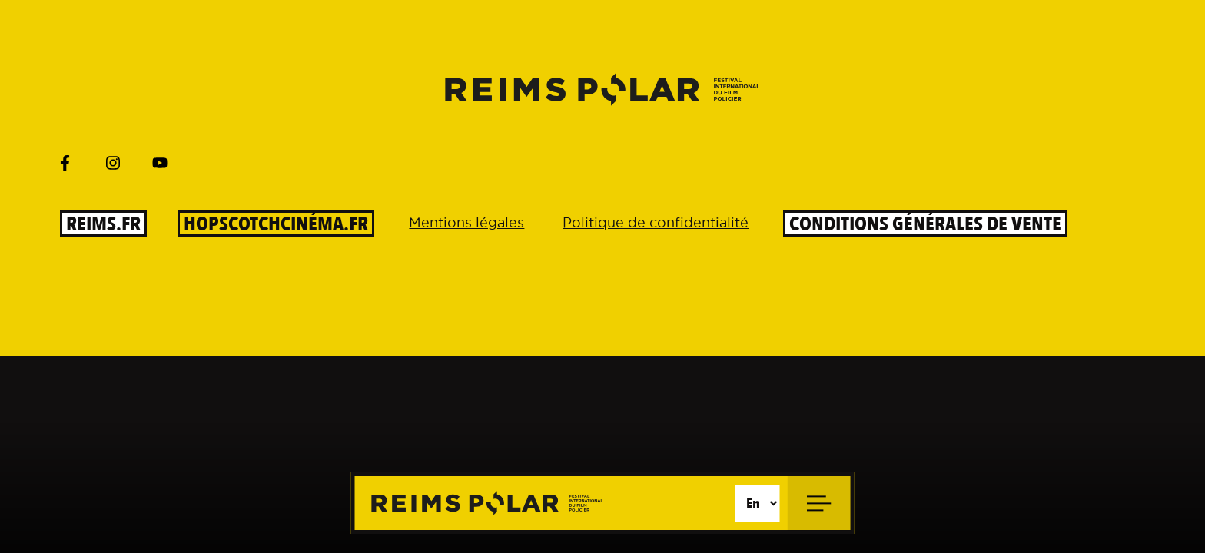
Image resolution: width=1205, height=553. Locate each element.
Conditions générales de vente (925, 223)
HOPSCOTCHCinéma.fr (276, 223)
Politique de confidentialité (656, 222)
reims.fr (103, 223)
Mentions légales (466, 222)
